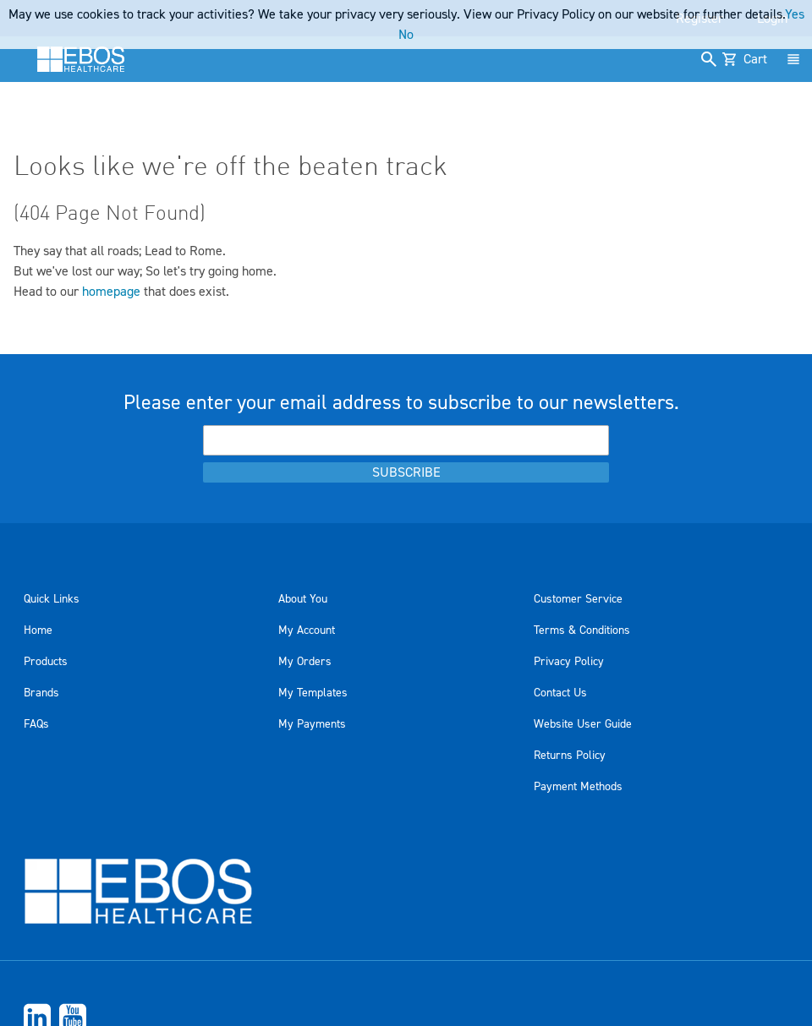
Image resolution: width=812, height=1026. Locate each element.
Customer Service (578, 599)
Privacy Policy (569, 661)
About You (302, 599)
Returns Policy (570, 755)
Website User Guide (583, 724)
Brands (41, 693)
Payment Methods (578, 786)
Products (46, 661)
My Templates (313, 693)
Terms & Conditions (582, 630)
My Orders (305, 661)
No (406, 34)
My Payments (312, 724)
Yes (794, 14)
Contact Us (560, 693)
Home (38, 630)
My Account (306, 630)
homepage (111, 291)
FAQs (36, 724)
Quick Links (52, 599)
